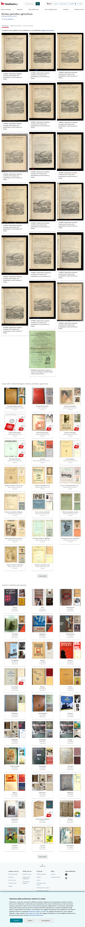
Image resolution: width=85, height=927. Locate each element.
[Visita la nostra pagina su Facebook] (66, 874)
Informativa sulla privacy (41, 883)
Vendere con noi (79, 9)
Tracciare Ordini (12, 883)
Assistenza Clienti (55, 877)
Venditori (65, 9)
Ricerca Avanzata (6, 9)
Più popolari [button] (5, 25)
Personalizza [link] (46, 920)
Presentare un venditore (26, 882)
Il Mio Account (12, 880)
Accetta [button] (16, 920)
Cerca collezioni (7, 19)
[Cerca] (38, 3)
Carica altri (42, 576)
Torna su (42, 866)
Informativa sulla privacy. (36, 915)
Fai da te (53, 874)
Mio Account (63, 3)
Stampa (39, 877)
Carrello (10, 886)
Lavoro (38, 880)
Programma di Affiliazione (26, 877)
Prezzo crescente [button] (28, 25)
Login (55, 3)
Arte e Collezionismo (51, 9)
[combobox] (30, 3)
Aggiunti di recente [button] (15, 25)
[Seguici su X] (66, 878)
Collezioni (20, 9)
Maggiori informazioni (47, 30)
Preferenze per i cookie (43, 887)
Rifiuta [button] (30, 920)
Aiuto (80, 3)
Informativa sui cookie (42, 890)
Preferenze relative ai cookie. (37, 911)
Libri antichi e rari (34, 9)
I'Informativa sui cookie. (32, 913)
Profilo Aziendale (41, 874)
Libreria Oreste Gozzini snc (10, 16)
